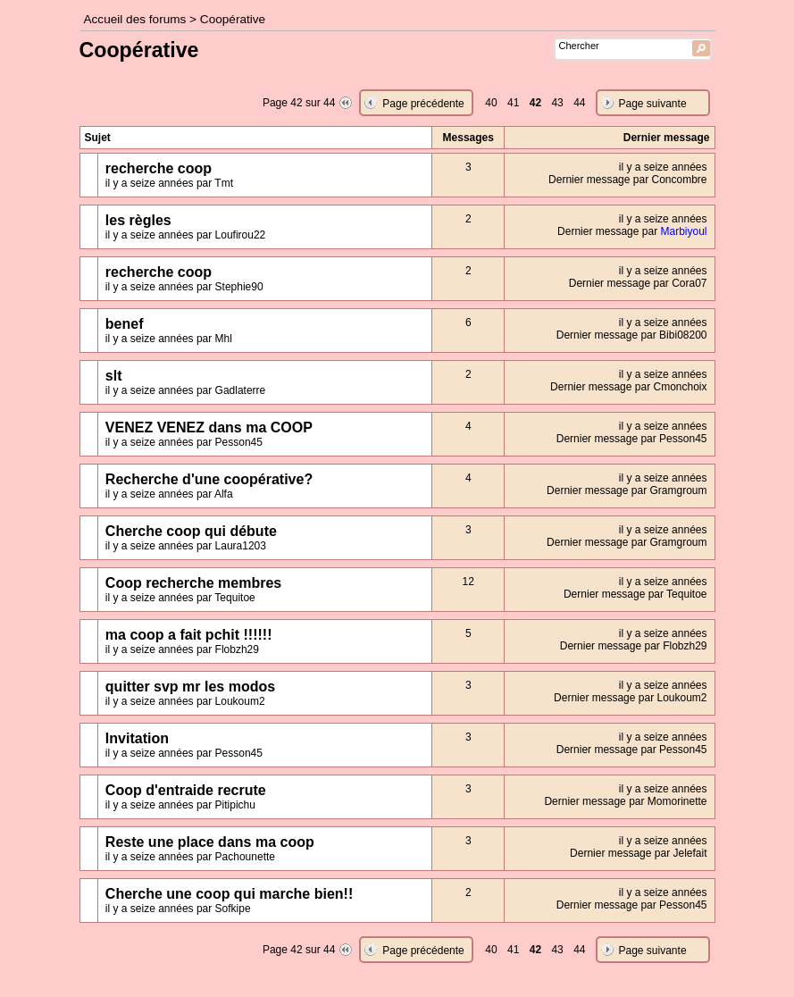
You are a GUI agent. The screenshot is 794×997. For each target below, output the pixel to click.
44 (579, 102)
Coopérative (232, 19)
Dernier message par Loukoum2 (630, 697)
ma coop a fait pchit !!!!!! (188, 634)
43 (557, 102)
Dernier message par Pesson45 (631, 438)
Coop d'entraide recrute (185, 790)
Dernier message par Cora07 (638, 283)
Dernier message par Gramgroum (626, 490)
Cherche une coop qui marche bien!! (229, 893)
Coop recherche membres (193, 583)
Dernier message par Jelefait (638, 853)
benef (124, 323)
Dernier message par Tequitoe (635, 594)
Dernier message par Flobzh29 (633, 646)
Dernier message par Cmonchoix (628, 387)
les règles (138, 220)
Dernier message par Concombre (627, 179)
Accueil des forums (135, 19)
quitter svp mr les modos (190, 686)
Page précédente (423, 103)
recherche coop (158, 168)
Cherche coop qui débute (191, 531)
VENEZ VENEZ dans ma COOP (209, 427)
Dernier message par (631, 231)
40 (491, 102)
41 (513, 102)
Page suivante (653, 103)
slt (113, 375)
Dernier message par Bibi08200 (631, 335)
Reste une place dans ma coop (209, 842)
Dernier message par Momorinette (625, 801)
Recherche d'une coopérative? (209, 479)
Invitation (137, 738)
